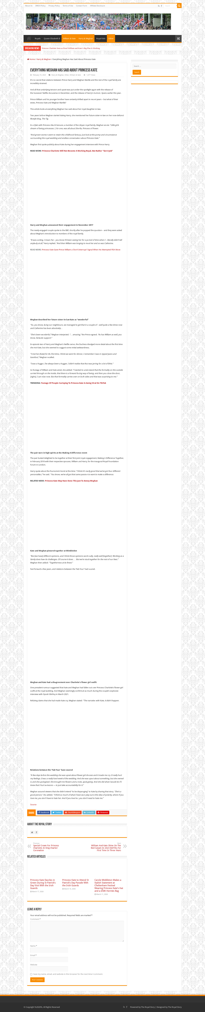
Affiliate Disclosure (97, 6)
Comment (35, 919)
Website (33, 965)
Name (33, 946)
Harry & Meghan (86, 38)
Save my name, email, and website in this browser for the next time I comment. (68, 974)
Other (111, 38)
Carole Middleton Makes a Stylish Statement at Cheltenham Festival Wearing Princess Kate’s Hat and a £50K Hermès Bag (108, 885)
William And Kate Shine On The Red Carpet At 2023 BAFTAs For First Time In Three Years (105, 847)
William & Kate (69, 38)
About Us (28, 6)
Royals (38, 38)
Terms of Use (68, 6)
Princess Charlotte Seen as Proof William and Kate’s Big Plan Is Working (71, 48)
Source (33, 804)
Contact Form (81, 6)
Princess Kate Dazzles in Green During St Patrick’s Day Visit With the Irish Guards (43, 884)
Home (29, 38)
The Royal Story (148, 1007)
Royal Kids (100, 38)
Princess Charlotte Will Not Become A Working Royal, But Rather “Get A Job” (77, 151)
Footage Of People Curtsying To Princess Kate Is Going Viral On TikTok (73, 383)
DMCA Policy (40, 6)
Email (33, 955)
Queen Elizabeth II (52, 38)
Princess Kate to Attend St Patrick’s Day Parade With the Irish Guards (75, 883)
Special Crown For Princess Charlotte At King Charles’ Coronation (48, 847)
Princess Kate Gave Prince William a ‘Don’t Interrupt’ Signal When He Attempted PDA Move (81, 250)
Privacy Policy (54, 6)
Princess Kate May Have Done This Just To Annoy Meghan (71, 481)
